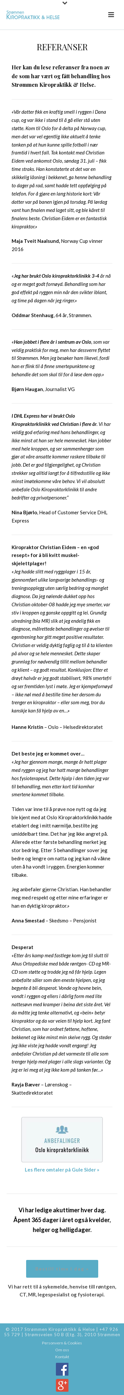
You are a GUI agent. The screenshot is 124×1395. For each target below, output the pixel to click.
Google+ (62, 1385)
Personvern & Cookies (62, 1342)
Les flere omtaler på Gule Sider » (62, 1170)
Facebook (62, 1369)
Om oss (62, 1349)
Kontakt (62, 1356)
